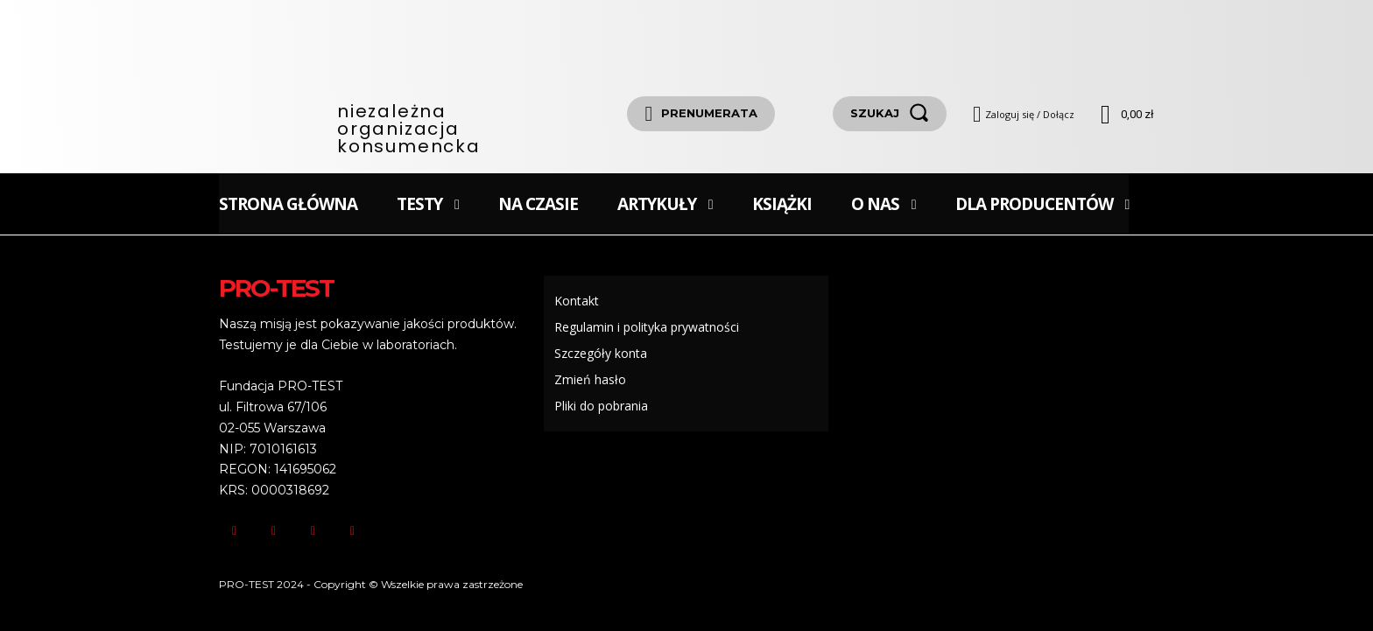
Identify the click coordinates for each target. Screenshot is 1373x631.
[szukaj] (890, 113)
